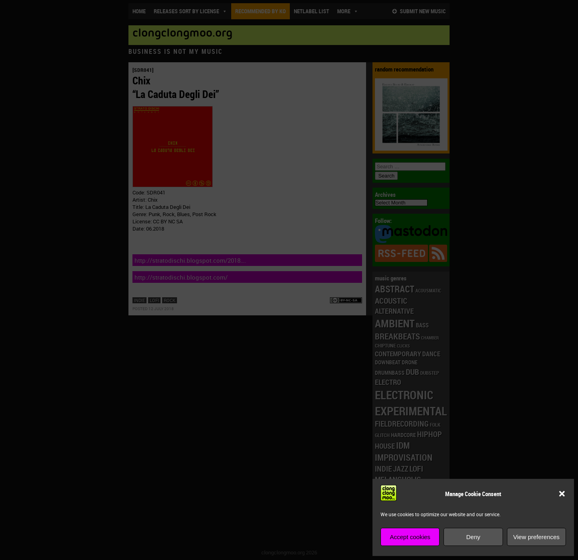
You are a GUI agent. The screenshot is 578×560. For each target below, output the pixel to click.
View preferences (536, 536)
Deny (473, 536)
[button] (562, 494)
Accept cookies (410, 536)
